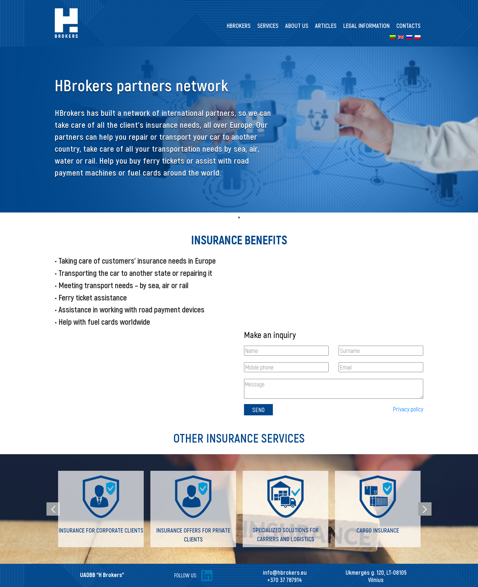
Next (425, 509)
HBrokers (239, 25)
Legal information (366, 25)
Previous (53, 509)
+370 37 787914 (284, 579)
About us (296, 25)
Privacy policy (408, 409)
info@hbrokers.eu (285, 572)
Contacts (408, 25)
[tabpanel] (239, 129)
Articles (326, 25)
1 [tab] (239, 217)
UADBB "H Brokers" (102, 574)
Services (268, 25)
